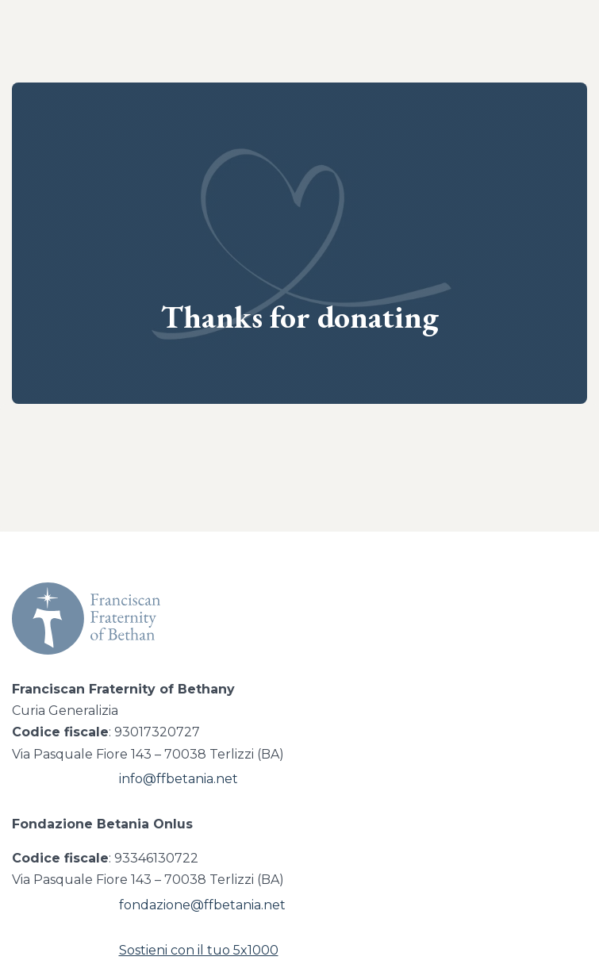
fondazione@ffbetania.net (202, 904)
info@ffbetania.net (178, 778)
